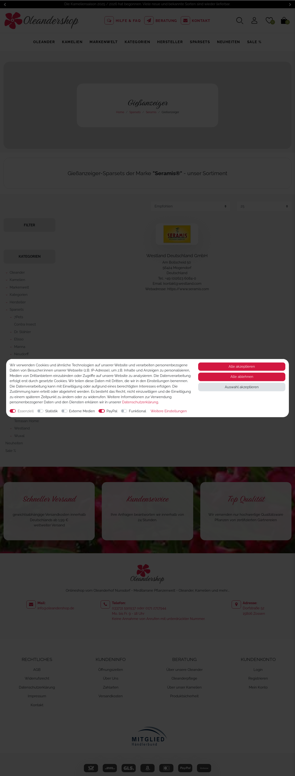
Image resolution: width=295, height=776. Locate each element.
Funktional (137, 411)
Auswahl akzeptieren (242, 387)
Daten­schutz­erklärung (140, 402)
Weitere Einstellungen (169, 411)
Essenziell (26, 411)
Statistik (51, 411)
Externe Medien (82, 411)
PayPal (112, 411)
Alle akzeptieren (242, 366)
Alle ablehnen (241, 377)
